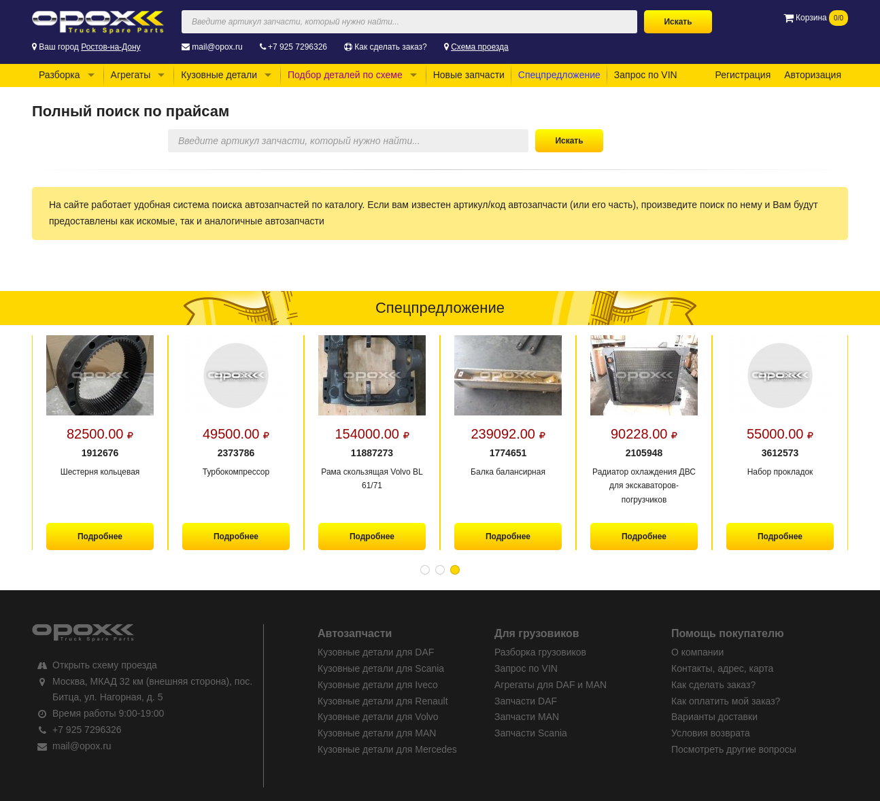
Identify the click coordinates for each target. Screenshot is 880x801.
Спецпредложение (559, 74)
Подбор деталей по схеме (345, 74)
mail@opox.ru (217, 47)
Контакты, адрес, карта (722, 668)
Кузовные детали (219, 74)
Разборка (59, 74)
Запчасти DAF (525, 701)
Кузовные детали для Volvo (378, 716)
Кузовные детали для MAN (377, 733)
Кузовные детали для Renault (383, 701)
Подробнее (100, 536)
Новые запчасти (469, 74)
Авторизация (812, 74)
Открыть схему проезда (104, 665)
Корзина (815, 17)
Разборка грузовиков (540, 652)
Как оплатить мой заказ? (725, 701)
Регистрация (743, 74)
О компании (697, 652)
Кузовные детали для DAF (376, 652)
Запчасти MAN (526, 716)
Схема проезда (480, 47)
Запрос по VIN (645, 74)
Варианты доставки (714, 716)
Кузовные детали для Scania (381, 668)
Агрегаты (131, 74)
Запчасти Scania (530, 733)
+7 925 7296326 (297, 47)
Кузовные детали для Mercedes (387, 749)
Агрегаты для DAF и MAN (550, 684)
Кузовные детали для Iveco (378, 684)
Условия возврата (710, 733)
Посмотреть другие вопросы (733, 749)
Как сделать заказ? (390, 47)
